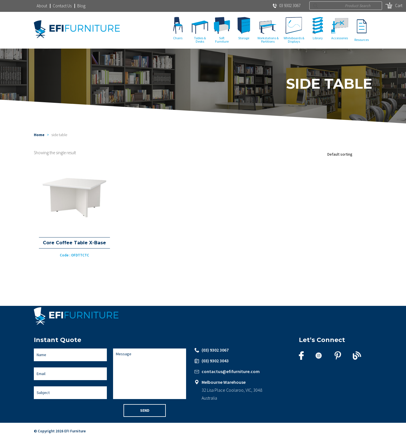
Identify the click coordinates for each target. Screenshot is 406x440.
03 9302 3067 (287, 5)
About (42, 5)
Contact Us (62, 5)
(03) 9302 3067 (215, 350)
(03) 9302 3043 (215, 361)
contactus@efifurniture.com (231, 371)
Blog (81, 5)
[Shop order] (348, 154)
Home (39, 135)
